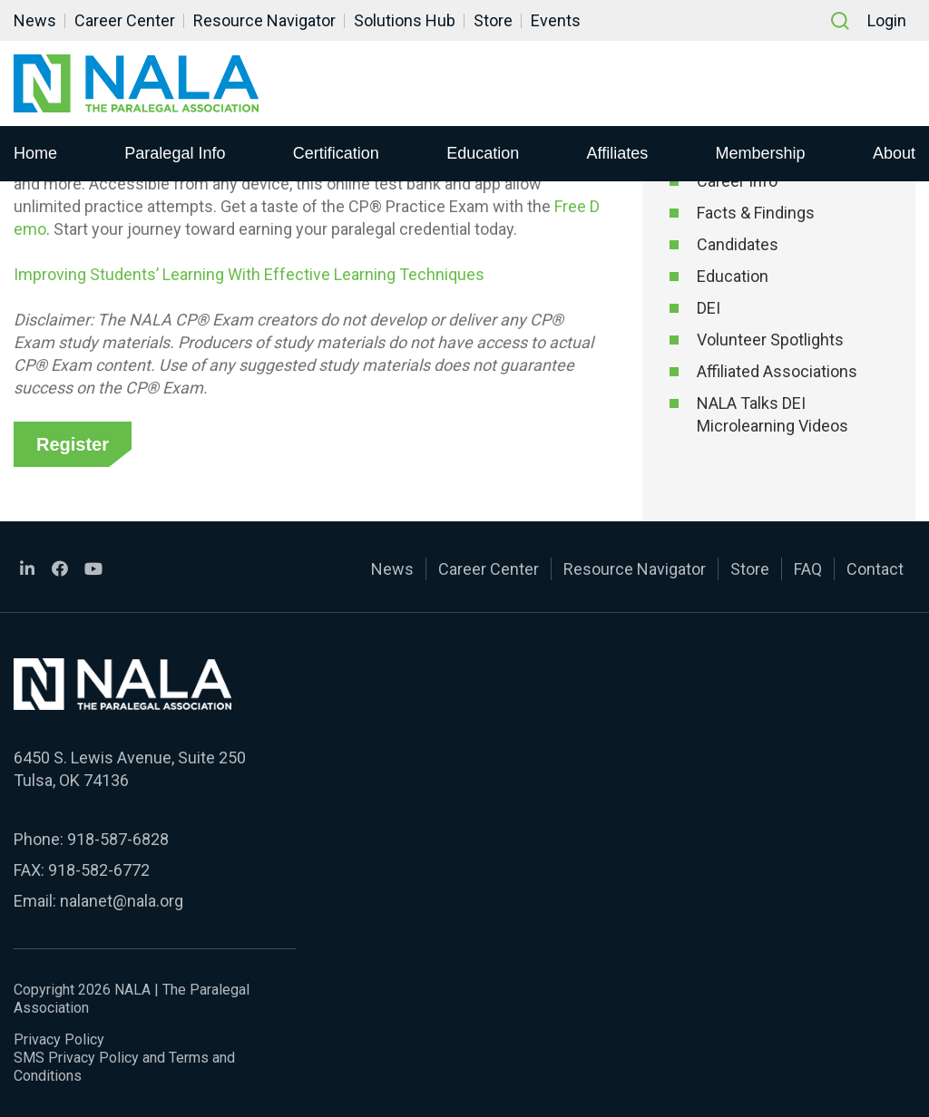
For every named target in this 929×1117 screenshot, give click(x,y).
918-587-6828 (118, 839)
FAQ (808, 568)
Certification (336, 153)
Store (493, 20)
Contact (875, 568)
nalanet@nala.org (121, 900)
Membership (761, 153)
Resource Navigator (264, 20)
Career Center (124, 20)
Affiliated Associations (777, 371)
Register (72, 444)
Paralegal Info (174, 153)
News (35, 20)
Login (886, 20)
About (894, 153)
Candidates (737, 244)
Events (556, 20)
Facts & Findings (756, 212)
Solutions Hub (404, 20)
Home (35, 153)
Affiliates (618, 153)
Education (482, 153)
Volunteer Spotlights (770, 339)
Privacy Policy (59, 1039)
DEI (708, 307)
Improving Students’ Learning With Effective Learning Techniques (249, 274)
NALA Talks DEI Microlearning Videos (772, 414)
